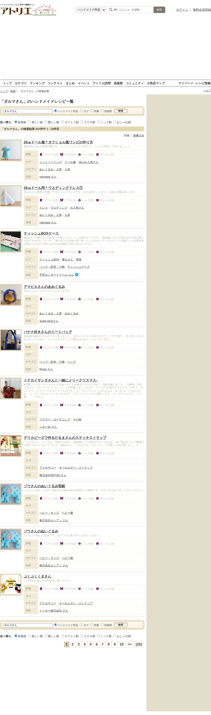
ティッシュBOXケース (41, 233)
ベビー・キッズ (49, 512)
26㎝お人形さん (88, 162)
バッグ (71, 361)
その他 (77, 419)
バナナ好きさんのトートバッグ (48, 332)
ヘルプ (207, 90)
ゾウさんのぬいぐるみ (41, 531)
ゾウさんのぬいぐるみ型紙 (44, 486)
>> (130, 644)
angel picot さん (49, 321)
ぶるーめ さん (48, 426)
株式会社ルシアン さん (53, 520)
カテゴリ (21, 83)
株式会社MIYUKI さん (53, 475)
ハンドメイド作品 (67, 111)
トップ (7, 83)
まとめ (70, 83)
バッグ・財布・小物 (52, 266)
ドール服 (70, 162)
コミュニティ (135, 83)
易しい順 (37, 122)
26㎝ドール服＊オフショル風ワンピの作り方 (58, 142)
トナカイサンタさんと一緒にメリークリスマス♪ (61, 380)
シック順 (106, 122)
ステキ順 (89, 122)
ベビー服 (67, 512)
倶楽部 (118, 83)
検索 (13, 91)
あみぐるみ (72, 313)
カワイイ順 (72, 122)
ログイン (182, 9)
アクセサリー (47, 467)
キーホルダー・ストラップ (76, 467)
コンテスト (55, 83)
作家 (96, 111)
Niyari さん (46, 369)
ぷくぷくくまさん (37, 576)
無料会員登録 (202, 9)
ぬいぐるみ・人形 (50, 169)
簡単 (79, 259)
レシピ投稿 (203, 83)
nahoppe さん (48, 176)
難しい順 (53, 122)
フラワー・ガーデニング (54, 419)
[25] (139, 644)
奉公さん (67, 259)
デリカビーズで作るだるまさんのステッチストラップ (65, 438)
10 (122, 644)
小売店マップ (156, 83)
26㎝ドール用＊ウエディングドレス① (53, 188)
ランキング (37, 83)
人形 (67, 169)
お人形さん (77, 207)
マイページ (185, 83)
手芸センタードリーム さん (56, 274)
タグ (86, 111)
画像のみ (138, 135)
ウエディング (59, 207)
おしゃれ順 (124, 122)
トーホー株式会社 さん (53, 610)
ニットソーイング (50, 162)
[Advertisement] (105, 49)
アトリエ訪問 (102, 83)
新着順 (22, 122)
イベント (84, 83)
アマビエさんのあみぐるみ (44, 287)
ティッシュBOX (49, 259)
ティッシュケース (78, 266)
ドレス (43, 207)
